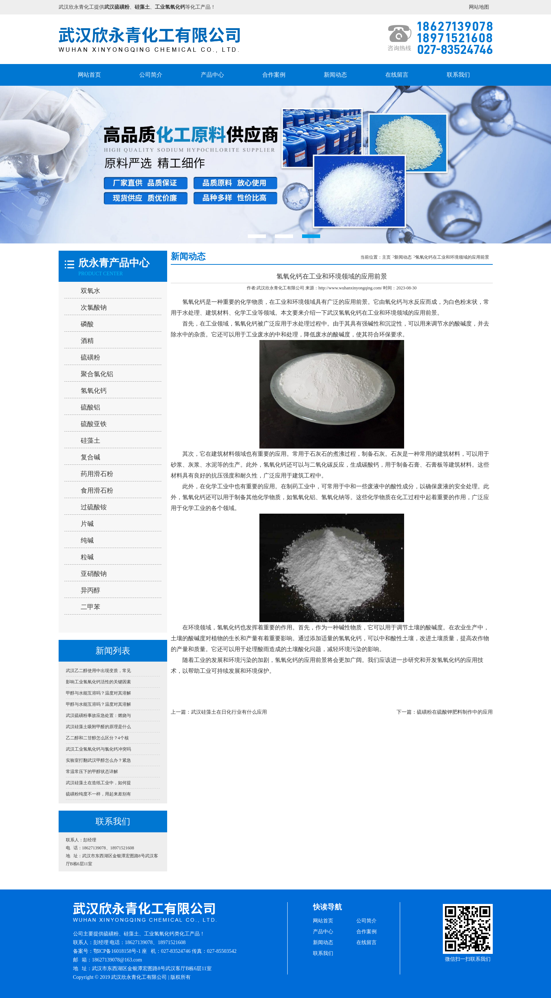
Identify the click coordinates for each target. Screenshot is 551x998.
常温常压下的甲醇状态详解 (92, 771)
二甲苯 (90, 607)
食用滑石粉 (97, 490)
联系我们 (458, 75)
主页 (386, 257)
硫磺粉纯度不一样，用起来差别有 (98, 794)
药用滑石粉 (97, 473)
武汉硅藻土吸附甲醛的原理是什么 (98, 726)
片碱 (87, 523)
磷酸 (87, 324)
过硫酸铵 (94, 507)
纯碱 (87, 540)
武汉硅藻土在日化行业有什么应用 (229, 712)
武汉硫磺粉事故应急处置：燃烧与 (98, 715)
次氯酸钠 (94, 307)
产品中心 (212, 75)
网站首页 (89, 75)
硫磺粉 (90, 357)
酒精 (87, 340)
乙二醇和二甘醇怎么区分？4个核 (97, 737)
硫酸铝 (90, 407)
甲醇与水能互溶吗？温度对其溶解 (98, 693)
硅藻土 (90, 440)
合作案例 (273, 75)
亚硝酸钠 (94, 573)
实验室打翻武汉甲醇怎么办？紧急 (98, 760)
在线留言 (396, 75)
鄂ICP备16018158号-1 (117, 951)
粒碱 (87, 557)
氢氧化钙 (94, 390)
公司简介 (150, 75)
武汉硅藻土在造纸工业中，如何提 (98, 782)
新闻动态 (335, 75)
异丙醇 (90, 590)
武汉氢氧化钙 (344, 313)
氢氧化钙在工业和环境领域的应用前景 (452, 257)
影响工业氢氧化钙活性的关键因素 (98, 681)
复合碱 (90, 457)
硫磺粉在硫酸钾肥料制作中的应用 (455, 712)
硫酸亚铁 (94, 424)
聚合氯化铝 (97, 374)
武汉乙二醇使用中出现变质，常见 (98, 670)
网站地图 (479, 7)
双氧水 (90, 290)
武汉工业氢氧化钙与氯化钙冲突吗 (98, 749)
